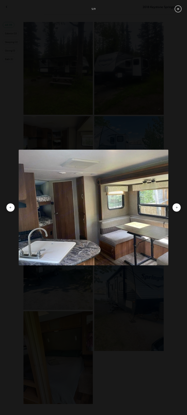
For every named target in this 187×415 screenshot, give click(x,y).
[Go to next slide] (176, 207)
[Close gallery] (178, 8)
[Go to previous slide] (10, 207)
